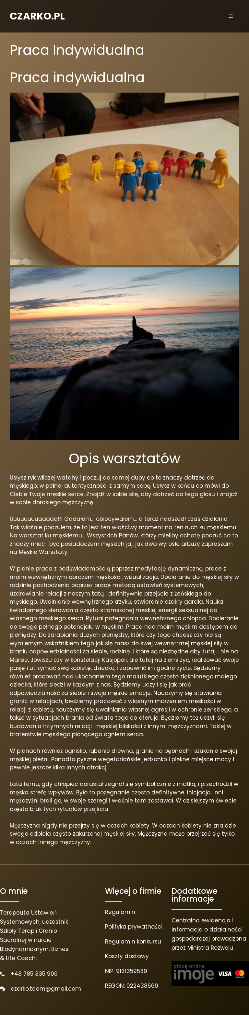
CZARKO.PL (37, 16)
